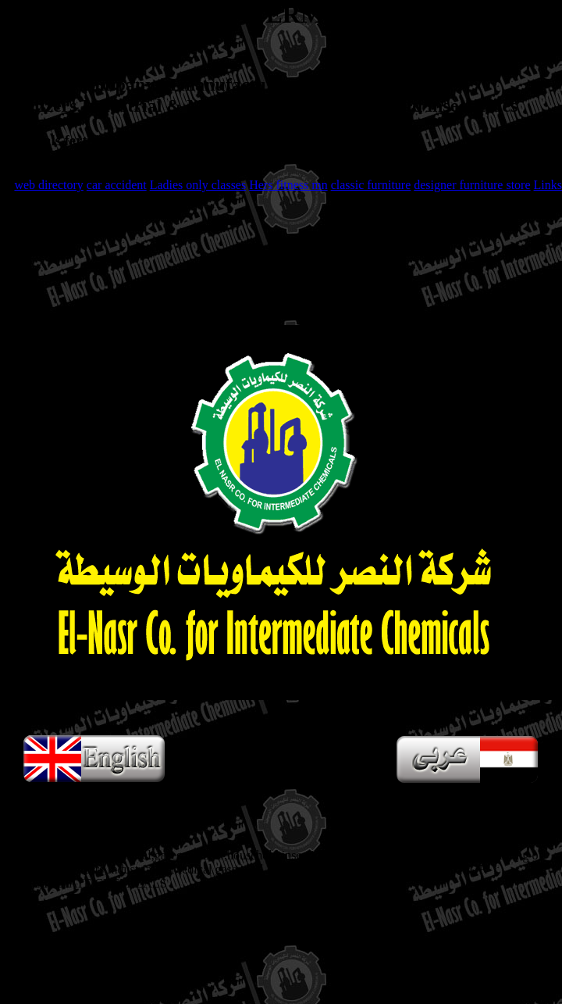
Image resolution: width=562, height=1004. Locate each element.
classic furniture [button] (371, 184)
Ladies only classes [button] (198, 184)
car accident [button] (117, 184)
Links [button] (548, 184)
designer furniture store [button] (472, 184)
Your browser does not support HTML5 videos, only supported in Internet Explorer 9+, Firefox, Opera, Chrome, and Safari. (281, 512)
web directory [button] (48, 184)
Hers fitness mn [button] (288, 184)
